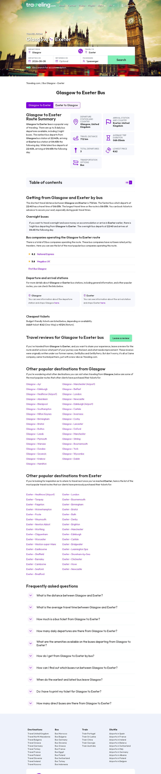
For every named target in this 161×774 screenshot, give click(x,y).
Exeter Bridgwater (72, 544)
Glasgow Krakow (35, 458)
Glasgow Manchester (74, 433)
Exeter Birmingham (72, 504)
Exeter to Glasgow (67, 105)
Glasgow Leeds (35, 433)
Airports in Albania (117, 755)
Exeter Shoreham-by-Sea (76, 554)
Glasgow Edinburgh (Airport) (77, 404)
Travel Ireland (34, 761)
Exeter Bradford (35, 574)
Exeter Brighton (71, 524)
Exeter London (70, 494)
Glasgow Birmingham (38, 418)
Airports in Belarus (118, 743)
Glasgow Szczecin (36, 453)
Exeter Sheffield (35, 554)
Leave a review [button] (121, 338)
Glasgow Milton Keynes (38, 413)
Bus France (60, 749)
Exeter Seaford (35, 569)
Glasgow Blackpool (37, 404)
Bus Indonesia (61, 764)
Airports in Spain (117, 733)
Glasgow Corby (71, 418)
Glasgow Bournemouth (75, 443)
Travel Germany (35, 746)
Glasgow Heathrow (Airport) (41, 394)
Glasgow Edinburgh (36, 389)
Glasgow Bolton (35, 428)
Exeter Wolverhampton (39, 509)
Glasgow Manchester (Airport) (78, 384)
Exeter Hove (69, 564)
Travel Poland (34, 755)
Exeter (117, 122)
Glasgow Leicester (72, 423)
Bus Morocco (61, 733)
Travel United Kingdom (38, 733)
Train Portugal (88, 733)
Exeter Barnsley (35, 559)
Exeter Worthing (35, 529)
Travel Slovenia (35, 758)
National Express (45, 254)
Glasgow (85, 124)
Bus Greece (60, 746)
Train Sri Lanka (89, 736)
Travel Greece (34, 743)
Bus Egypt (59, 752)
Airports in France (117, 736)
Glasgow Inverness (72, 413)
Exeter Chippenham (37, 534)
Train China (87, 739)
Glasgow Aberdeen (37, 399)
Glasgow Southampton (38, 408)
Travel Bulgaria (35, 739)
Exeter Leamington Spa (75, 549)
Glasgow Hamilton (36, 463)
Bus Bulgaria (60, 736)
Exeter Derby (70, 519)
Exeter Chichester (72, 559)
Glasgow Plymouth (36, 438)
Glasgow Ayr (33, 384)
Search (121, 60)
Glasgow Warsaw (36, 443)
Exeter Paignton (35, 504)
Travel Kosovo (34, 764)
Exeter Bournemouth (73, 499)
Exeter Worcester (36, 539)
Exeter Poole (33, 514)
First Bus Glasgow (37, 268)
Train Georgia (88, 743)
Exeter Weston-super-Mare (41, 544)
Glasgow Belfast (71, 389)
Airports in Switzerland (120, 746)
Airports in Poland (117, 758)
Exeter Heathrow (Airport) (40, 494)
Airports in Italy (116, 749)
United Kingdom (89, 125)
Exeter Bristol (70, 509)
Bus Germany (61, 739)
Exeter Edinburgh (71, 534)
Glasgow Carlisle (71, 408)
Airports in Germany (118, 752)
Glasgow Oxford (71, 428)
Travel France (34, 752)
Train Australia (89, 746)
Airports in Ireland (117, 739)
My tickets (127, 5)
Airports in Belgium (118, 761)
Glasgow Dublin (71, 458)
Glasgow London (71, 394)
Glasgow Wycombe (73, 453)
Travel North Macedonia (39, 736)
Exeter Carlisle (70, 539)
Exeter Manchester (72, 529)
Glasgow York (70, 448)
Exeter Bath (69, 514)
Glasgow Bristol (35, 423)
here (56, 302)
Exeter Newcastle (72, 569)
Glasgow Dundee (35, 448)
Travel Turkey (34, 749)
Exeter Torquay (34, 499)
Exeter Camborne (36, 564)
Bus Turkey (60, 761)
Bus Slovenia (61, 743)
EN (112, 5)
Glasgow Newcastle (73, 399)
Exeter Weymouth (36, 519)
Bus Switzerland (62, 758)
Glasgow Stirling (71, 438)
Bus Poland (60, 755)
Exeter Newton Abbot (38, 524)
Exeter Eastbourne (36, 549)
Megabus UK (43, 261)
